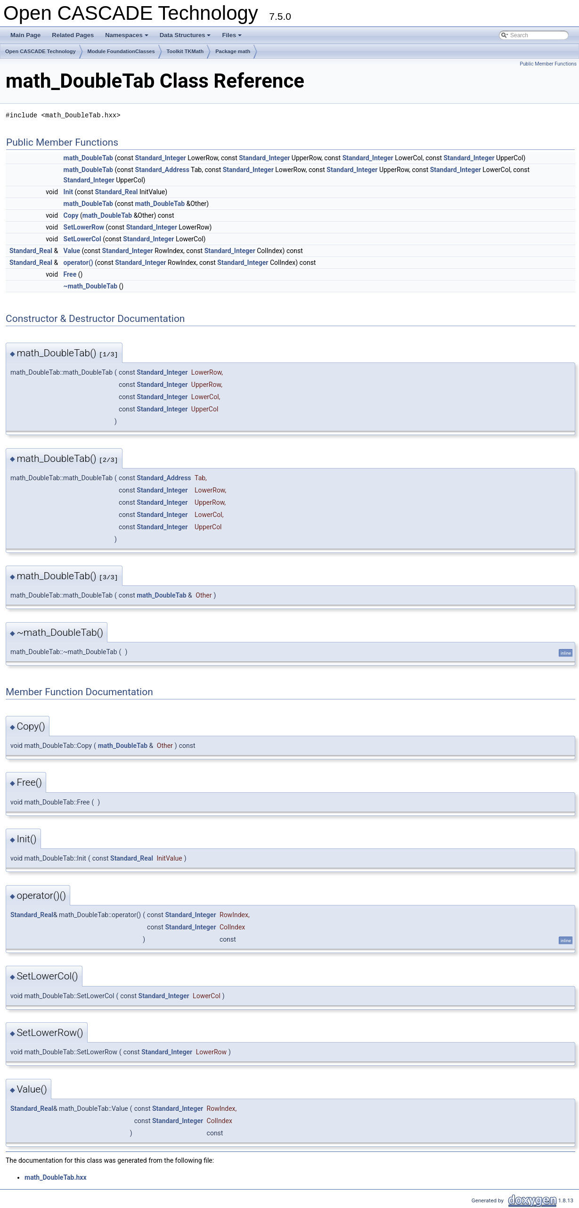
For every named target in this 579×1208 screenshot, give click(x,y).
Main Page (25, 35)
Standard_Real (116, 192)
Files (232, 38)
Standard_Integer (160, 158)
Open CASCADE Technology (40, 51)
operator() (78, 262)
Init (68, 192)
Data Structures (186, 38)
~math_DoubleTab (91, 286)
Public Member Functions (548, 64)
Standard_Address (162, 169)
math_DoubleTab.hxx (55, 1177)
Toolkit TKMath (185, 51)
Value (72, 251)
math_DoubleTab (88, 158)
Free (70, 274)
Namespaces (127, 38)
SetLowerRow (84, 227)
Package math (232, 51)
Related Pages (73, 35)
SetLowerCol (82, 239)
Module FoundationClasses (121, 51)
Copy (71, 215)
